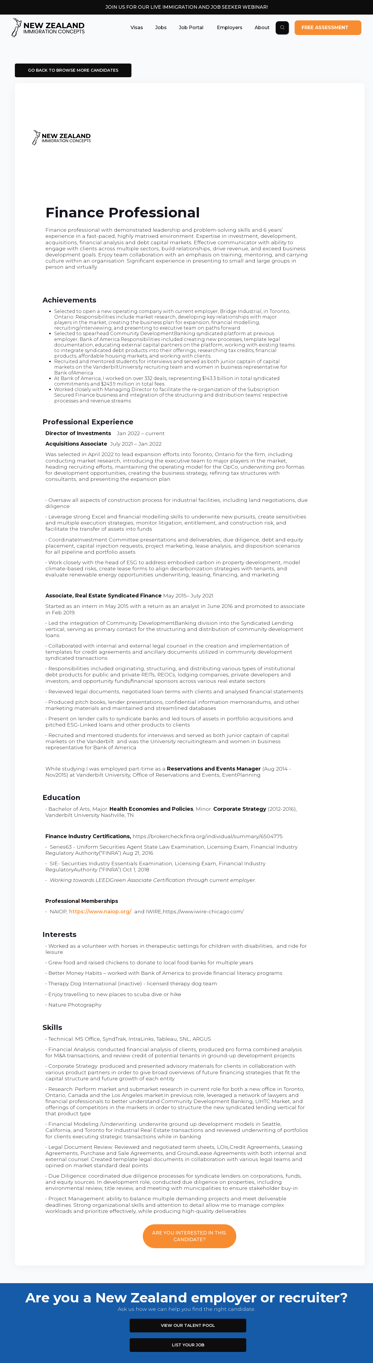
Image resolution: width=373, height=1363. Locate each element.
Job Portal (191, 27)
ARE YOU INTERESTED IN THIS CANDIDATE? (189, 1236)
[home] (48, 27)
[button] (136, 27)
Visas (137, 27)
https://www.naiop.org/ (100, 911)
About (262, 27)
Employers (229, 27)
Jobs (161, 27)
